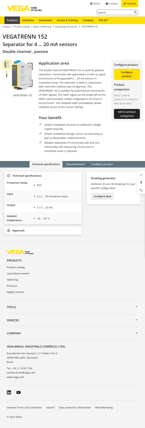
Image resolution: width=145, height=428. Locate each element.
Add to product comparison (127, 114)
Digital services (15, 292)
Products (12, 20)
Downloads (45, 20)
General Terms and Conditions (24, 407)
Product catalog (16, 267)
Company (88, 20)
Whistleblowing (104, 407)
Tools (11, 307)
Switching (12, 279)
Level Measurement (18, 273)
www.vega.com (15, 377)
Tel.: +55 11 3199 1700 (19, 368)
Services (13, 320)
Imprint (50, 407)
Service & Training (67, 20)
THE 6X (103, 20)
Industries (28, 20)
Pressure (12, 285)
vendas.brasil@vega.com (21, 372)
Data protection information (75, 407)
